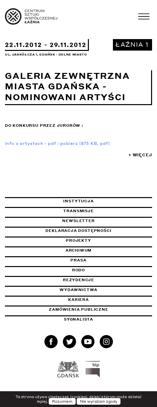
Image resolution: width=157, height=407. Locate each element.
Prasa (78, 260)
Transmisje (107, 211)
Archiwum (78, 250)
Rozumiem (62, 401)
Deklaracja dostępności (78, 230)
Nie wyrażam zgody (98, 401)
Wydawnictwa (78, 289)
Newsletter (78, 220)
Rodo (78, 270)
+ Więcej (140, 154)
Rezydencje (78, 280)
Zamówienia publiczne (95, 309)
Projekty (78, 240)
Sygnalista (78, 319)
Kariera (78, 299)
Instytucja (78, 201)
